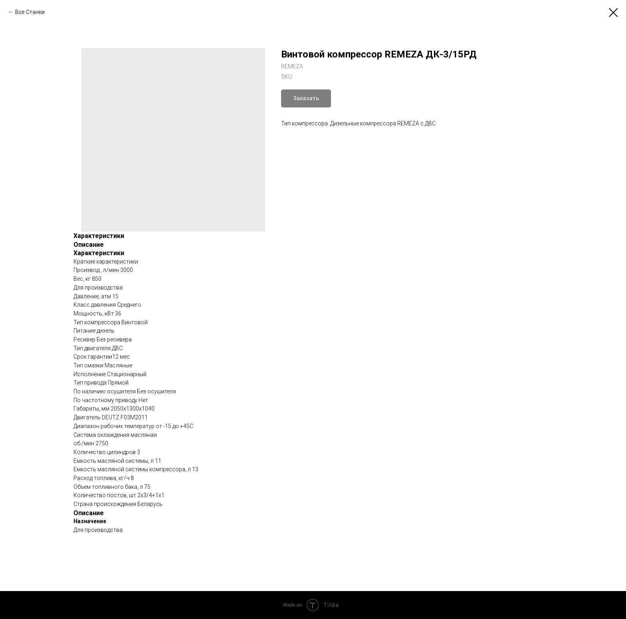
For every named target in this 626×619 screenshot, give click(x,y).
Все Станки (30, 12)
